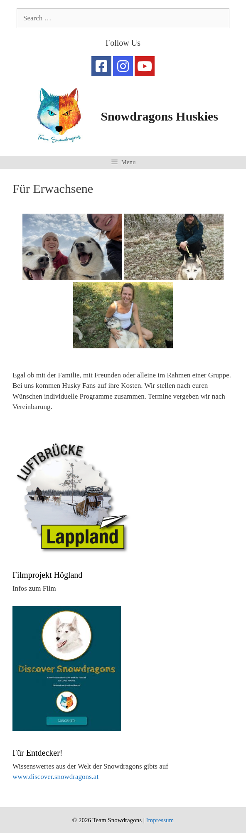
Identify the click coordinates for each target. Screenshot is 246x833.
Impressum (160, 820)
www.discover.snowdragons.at (55, 777)
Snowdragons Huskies (159, 116)
